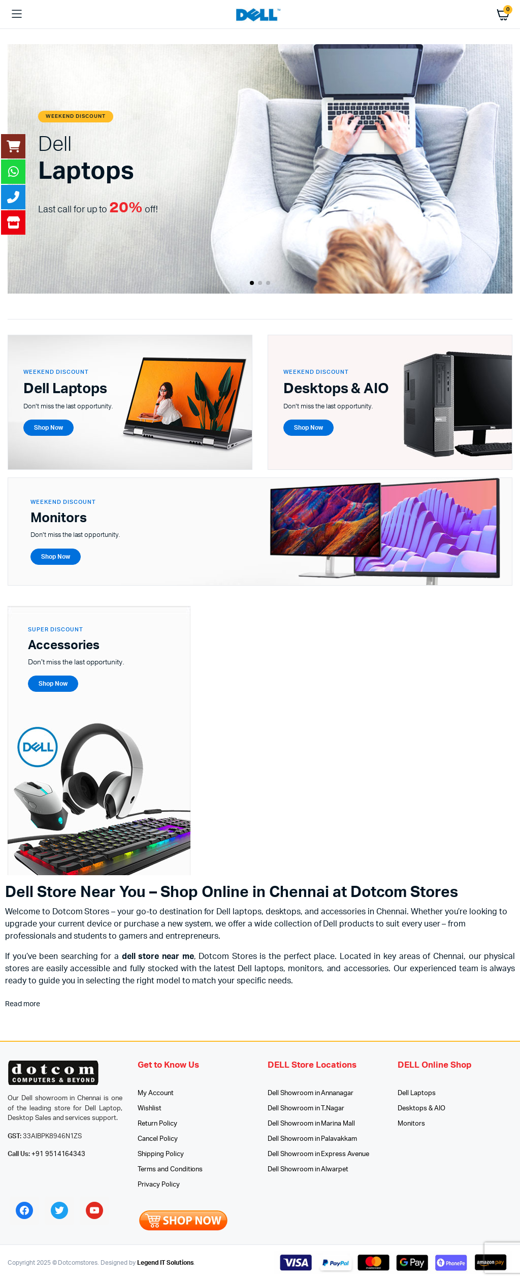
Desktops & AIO (421, 1108)
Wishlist (149, 1108)
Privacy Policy (159, 1184)
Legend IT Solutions (165, 1263)
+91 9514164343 (58, 1154)
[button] (252, 283)
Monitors (411, 1124)
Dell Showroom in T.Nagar (306, 1108)
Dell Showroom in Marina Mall (311, 1124)
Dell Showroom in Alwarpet (308, 1169)
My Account (156, 1093)
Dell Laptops (417, 1093)
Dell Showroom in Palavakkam (312, 1139)
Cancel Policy (158, 1139)
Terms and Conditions (170, 1169)
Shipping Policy (161, 1154)
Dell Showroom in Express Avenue (318, 1154)
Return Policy (157, 1124)
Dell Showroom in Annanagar (310, 1093)
